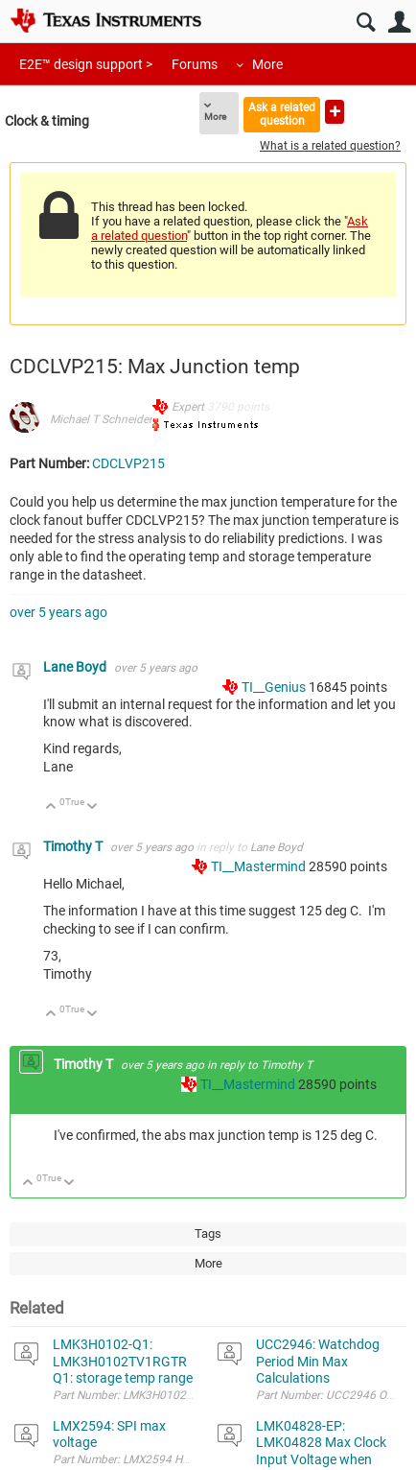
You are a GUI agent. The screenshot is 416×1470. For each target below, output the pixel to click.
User (399, 22)
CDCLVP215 (128, 463)
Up (51, 807)
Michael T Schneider (101, 419)
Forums (195, 64)
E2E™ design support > (85, 64)
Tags (208, 1233)
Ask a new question (334, 112)
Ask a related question (281, 114)
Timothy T (74, 846)
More (267, 64)
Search (365, 22)
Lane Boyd (76, 667)
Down (92, 807)
